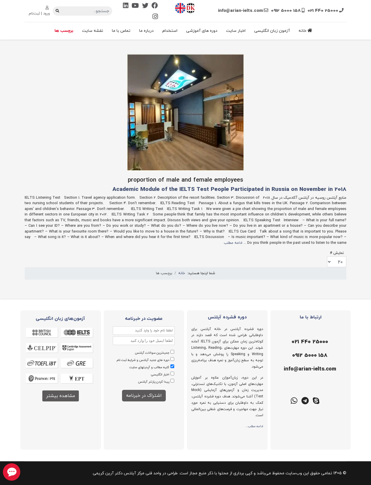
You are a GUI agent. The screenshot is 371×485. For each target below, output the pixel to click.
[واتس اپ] (294, 400)
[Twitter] (145, 6)
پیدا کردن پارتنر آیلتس (153, 381)
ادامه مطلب (233, 243)
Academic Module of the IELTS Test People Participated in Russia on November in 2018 (229, 189)
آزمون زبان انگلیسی (272, 31)
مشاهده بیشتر (60, 396)
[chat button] (11, 472)
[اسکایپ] (316, 400)
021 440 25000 (323, 11)
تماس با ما (121, 31)
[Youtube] (135, 6)
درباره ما (146, 31)
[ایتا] (338, 400)
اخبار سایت (235, 31)
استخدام (169, 31)
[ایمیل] (309, 369)
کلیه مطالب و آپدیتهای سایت (149, 367)
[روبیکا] (327, 400)
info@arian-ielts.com (240, 11)
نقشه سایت (92, 31)
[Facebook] (155, 6)
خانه (305, 31)
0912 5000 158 (286, 11)
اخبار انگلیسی (160, 374)
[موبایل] (309, 355)
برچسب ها (63, 31)
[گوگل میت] (283, 400)
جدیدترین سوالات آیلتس (152, 353)
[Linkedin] (125, 6)
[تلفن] (309, 342)
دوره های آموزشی (201, 31)
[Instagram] (155, 17)
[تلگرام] (305, 400)
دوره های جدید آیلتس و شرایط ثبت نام (143, 360)
